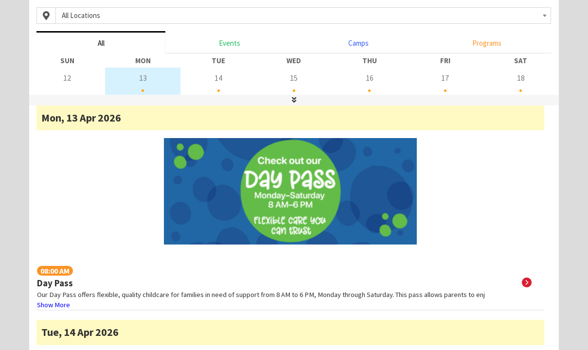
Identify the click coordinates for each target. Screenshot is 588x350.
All (101, 43)
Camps (358, 43)
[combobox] (303, 15)
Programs (486, 43)
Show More (53, 304)
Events (229, 43)
